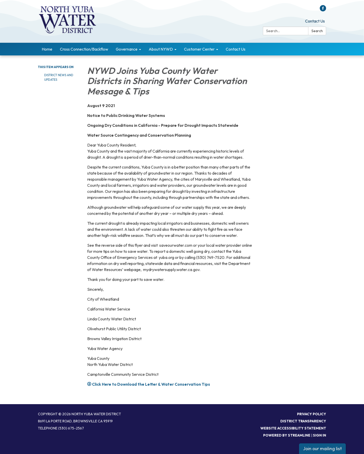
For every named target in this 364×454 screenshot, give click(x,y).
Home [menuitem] (47, 49)
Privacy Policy (311, 414)
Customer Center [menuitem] (199, 49)
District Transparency (303, 421)
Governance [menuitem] (127, 49)
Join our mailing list (322, 448)
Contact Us (315, 21)
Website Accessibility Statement (293, 428)
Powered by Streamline (286, 435)
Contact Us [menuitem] (235, 49)
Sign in (319, 435)
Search (317, 31)
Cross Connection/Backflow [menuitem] (84, 49)
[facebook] (323, 9)
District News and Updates (58, 77)
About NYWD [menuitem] (161, 49)
